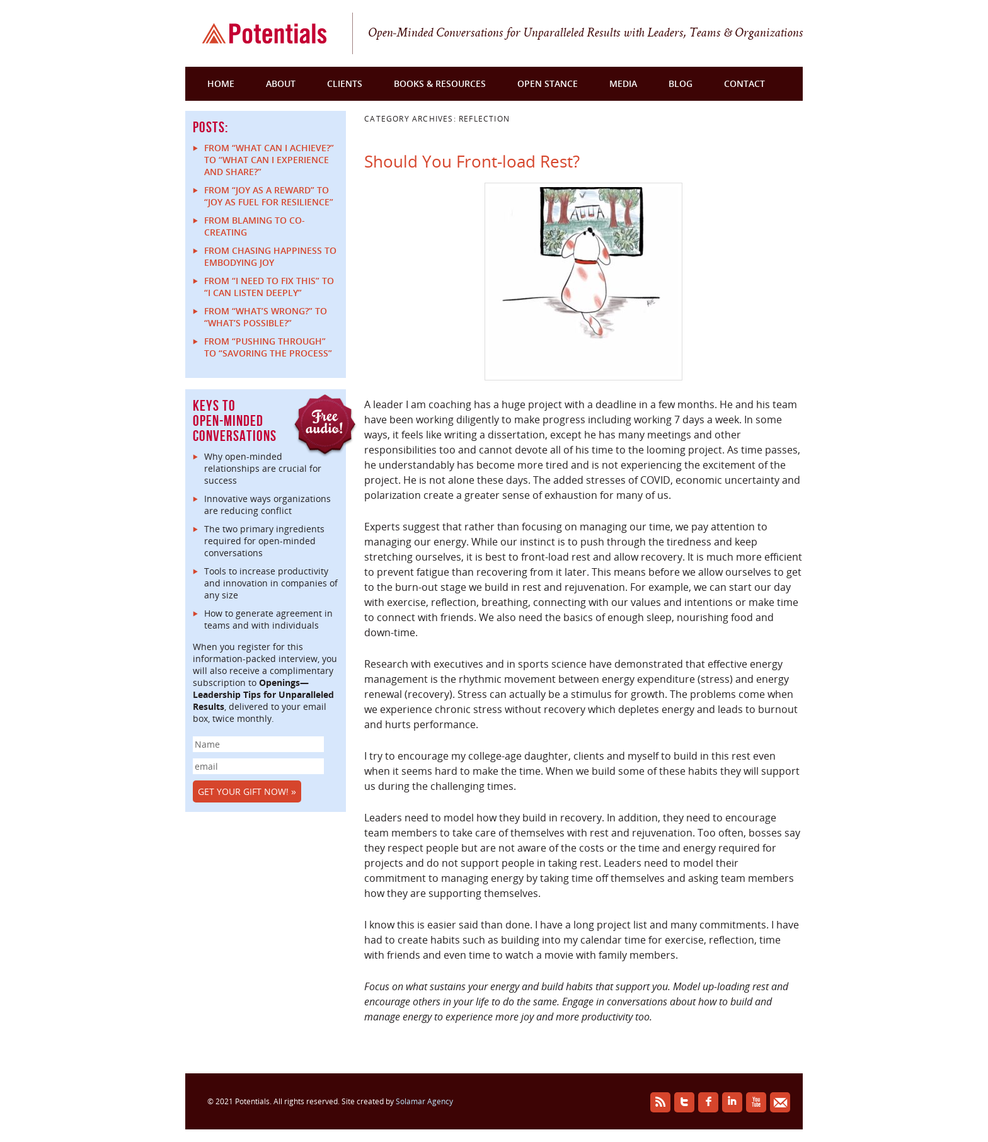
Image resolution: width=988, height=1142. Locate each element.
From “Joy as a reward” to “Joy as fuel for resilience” (268, 196)
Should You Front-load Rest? (472, 161)
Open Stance (547, 83)
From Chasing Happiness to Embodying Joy (270, 256)
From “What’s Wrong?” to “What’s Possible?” (265, 317)
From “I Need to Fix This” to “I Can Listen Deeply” (269, 287)
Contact (744, 83)
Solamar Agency (424, 1101)
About (281, 83)
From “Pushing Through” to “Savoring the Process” (268, 347)
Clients (344, 83)
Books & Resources (440, 83)
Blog (680, 83)
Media (623, 83)
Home (220, 83)
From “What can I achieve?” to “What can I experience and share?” (269, 160)
